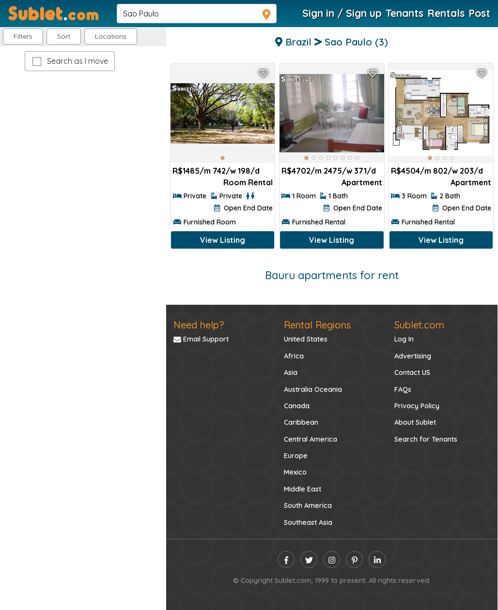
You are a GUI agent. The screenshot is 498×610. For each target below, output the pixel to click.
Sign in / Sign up (342, 13)
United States (305, 339)
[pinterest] (354, 559)
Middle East (302, 489)
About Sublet (415, 422)
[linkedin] (377, 559)
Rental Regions (317, 325)
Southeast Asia (308, 522)
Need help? (198, 325)
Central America (310, 439)
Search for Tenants (425, 439)
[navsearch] (197, 13)
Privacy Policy (416, 406)
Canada (297, 406)
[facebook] (286, 559)
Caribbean (301, 422)
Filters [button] (23, 36)
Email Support (201, 339)
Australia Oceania (313, 389)
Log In (404, 339)
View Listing (222, 240)
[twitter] (308, 559)
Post (479, 13)
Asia (290, 372)
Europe (296, 455)
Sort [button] (63, 36)
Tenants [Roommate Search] (404, 13)
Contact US (412, 372)
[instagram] (331, 559)
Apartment (362, 182)
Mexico (295, 472)
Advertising (412, 356)
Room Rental (248, 182)
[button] (110, 37)
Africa (294, 356)
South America (308, 505)
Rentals (446, 13)
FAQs (402, 389)
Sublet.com (419, 325)
